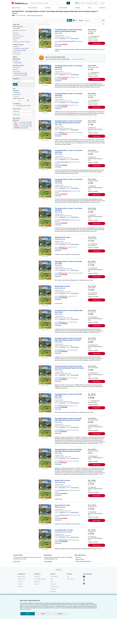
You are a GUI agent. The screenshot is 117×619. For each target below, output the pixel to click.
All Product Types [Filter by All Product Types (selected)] (18, 26)
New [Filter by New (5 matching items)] (15, 46)
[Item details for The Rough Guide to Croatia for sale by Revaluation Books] (45, 538)
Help (103, 3)
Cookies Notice (54, 589)
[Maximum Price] (23, 100)
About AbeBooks (54, 576)
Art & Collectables (63, 7)
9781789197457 (21, 15)
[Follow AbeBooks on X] (84, 580)
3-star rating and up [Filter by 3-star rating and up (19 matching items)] (22, 124)
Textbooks (77, 7)
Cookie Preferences (54, 586)
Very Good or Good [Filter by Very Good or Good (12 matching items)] (19, 50)
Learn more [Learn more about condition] (21, 44)
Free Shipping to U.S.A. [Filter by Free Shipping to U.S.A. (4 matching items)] (21, 105)
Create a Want (16, 561)
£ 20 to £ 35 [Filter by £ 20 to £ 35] (17, 94)
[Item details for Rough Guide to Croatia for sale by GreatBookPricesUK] (45, 489)
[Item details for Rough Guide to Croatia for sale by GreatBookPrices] (45, 245)
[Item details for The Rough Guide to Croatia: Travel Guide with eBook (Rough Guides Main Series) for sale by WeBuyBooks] (45, 129)
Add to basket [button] (96, 43)
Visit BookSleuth (48, 561)
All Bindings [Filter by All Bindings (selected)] (17, 59)
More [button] (101, 443)
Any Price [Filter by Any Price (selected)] (16, 90)
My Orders (20, 584)
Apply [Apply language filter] (15, 84)
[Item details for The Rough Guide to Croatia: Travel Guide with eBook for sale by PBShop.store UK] (45, 270)
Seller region (16, 111)
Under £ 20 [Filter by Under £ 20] (16, 92)
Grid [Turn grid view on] (75, 20)
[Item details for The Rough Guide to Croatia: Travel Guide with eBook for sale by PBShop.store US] (45, 402)
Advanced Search (16, 7)
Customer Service (70, 578)
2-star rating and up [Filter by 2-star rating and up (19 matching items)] (22, 122)
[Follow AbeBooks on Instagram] (84, 583)
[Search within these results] (70, 24)
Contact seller (58, 46)
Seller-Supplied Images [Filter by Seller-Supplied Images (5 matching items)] (20, 73)
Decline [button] (43, 613)
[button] (103, 24)
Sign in (83, 3)
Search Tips (78, 557)
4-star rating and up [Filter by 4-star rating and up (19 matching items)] (22, 126)
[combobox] (48, 3)
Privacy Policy (53, 584)
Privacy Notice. (27, 609)
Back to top (58, 569)
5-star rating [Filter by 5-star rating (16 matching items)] (21, 127)
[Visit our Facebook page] (84, 576)
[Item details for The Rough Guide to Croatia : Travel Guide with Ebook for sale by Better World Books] (45, 74)
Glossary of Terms (79, 559)
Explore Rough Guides (78, 59)
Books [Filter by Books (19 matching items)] (16, 28)
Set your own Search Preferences (83, 561)
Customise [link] (60, 613)
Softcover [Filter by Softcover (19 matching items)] (17, 62)
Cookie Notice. (57, 607)
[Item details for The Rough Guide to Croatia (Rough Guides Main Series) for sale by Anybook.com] (45, 319)
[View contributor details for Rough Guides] (58, 33)
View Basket (20, 586)
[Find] (68, 3)
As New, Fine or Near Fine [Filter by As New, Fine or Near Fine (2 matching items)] (20, 48)
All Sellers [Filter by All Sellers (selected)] (16, 120)
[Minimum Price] (16, 100)
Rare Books (48, 7)
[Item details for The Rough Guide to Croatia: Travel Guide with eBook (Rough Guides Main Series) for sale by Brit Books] (45, 427)
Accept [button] (27, 613)
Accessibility (53, 591)
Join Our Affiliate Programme (40, 578)
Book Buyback (37, 581)
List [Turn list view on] (69, 20)
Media (52, 578)
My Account (89, 3)
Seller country (17, 114)
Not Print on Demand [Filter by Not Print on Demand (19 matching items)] (20, 75)
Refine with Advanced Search (35, 15)
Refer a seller (36, 584)
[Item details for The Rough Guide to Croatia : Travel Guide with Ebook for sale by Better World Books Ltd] (45, 159)
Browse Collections (32, 7)
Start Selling (102, 7)
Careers (52, 581)
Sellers (89, 7)
